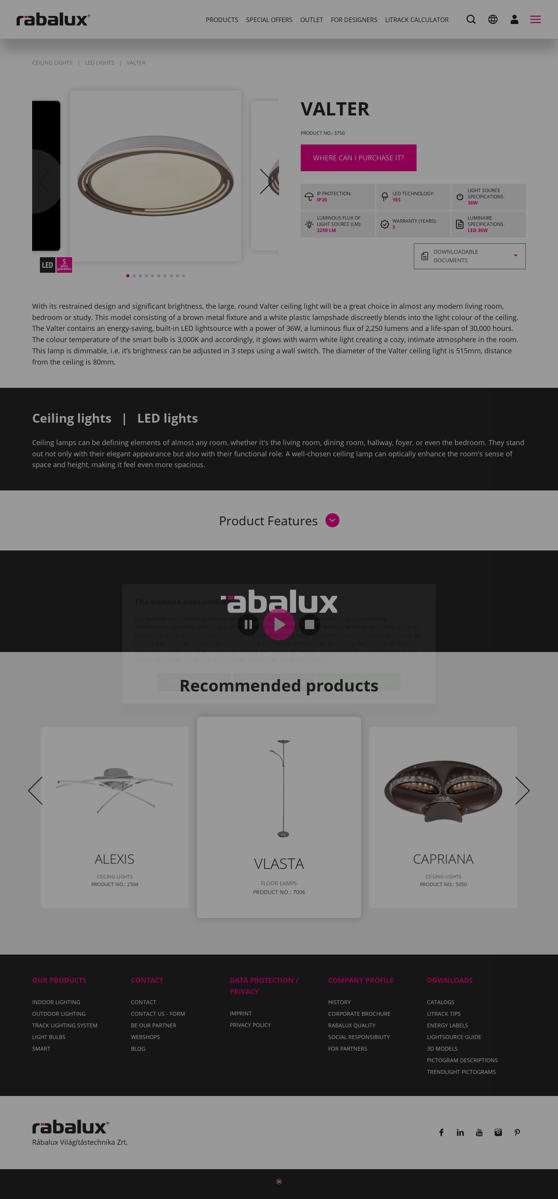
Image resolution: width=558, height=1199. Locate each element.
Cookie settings (194, 638)
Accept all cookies (359, 638)
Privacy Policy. (309, 615)
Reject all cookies (274, 638)
